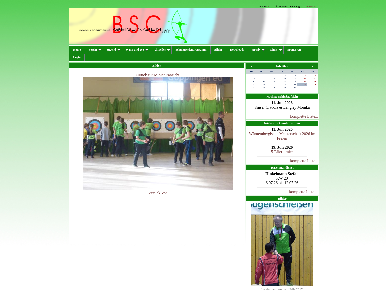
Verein (95, 50)
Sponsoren (294, 50)
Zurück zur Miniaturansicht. (157, 75)
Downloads (237, 50)
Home (77, 50)
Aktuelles (162, 50)
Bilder (218, 50)
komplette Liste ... (303, 192)
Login (77, 57)
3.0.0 (270, 6)
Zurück (154, 193)
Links (276, 50)
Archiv (258, 50)
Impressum (311, 6)
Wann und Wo (137, 50)
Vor (164, 193)
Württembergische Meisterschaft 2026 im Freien (282, 136)
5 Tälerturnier (282, 152)
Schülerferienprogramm (190, 50)
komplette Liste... (304, 116)
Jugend (113, 50)
